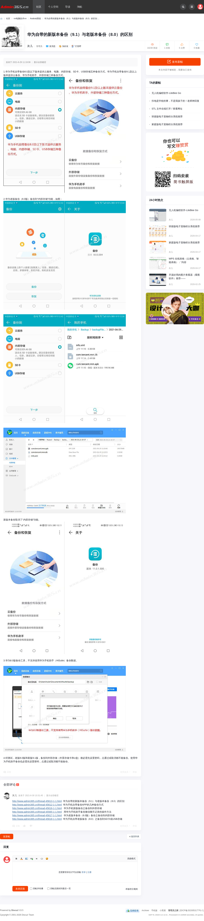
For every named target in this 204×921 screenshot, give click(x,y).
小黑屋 (163, 910)
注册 (89, 872)
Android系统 (35, 18)
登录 (84, 872)
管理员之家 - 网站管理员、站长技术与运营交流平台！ (1, 18)
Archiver (145, 910)
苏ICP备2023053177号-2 (191, 910)
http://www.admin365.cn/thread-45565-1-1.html (37, 811)
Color (21, 858)
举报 (135, 772)
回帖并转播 (36, 888)
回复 (9, 772)
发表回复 (20, 888)
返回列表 (135, 836)
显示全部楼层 (40, 62)
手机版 (154, 910)
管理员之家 (173, 910)
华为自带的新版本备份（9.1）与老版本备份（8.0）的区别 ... (71, 18)
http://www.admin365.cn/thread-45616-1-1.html (37, 808)
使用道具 (124, 772)
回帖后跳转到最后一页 (59, 888)
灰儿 (30, 46)
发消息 (52, 46)
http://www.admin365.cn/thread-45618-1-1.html (37, 819)
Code (42, 858)
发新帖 (6, 836)
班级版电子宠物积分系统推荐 (167, 116)
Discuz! (15, 910)
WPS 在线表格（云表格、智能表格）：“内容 (184, 260)
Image (26, 858)
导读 (67, 6)
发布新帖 (175, 61)
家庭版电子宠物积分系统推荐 (167, 124)
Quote (36, 858)
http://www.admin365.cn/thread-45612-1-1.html (37, 804)
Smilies (47, 858)
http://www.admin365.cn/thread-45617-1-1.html (37, 815)
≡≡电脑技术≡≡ (20, 18)
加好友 (65, 46)
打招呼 (78, 46)
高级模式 (131, 858)
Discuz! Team (28, 915)
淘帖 (79, 6)
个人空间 (53, 6)
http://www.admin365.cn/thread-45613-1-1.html (37, 801)
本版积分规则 (131, 889)
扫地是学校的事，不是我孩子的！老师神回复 (175, 100)
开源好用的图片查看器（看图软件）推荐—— (184, 276)
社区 (38, 6)
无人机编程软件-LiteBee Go (166, 93)
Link (31, 858)
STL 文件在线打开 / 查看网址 (167, 108)
